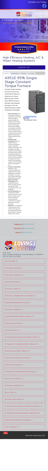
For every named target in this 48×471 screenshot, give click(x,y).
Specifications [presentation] (15, 73)
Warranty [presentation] (23, 73)
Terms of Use (6, 252)
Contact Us (24, 67)
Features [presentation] (7, 73)
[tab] (6, 73)
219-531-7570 (28, 224)
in (11, 261)
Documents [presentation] (31, 73)
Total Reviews (24, 52)
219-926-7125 (28, 228)
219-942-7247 (27, 232)
